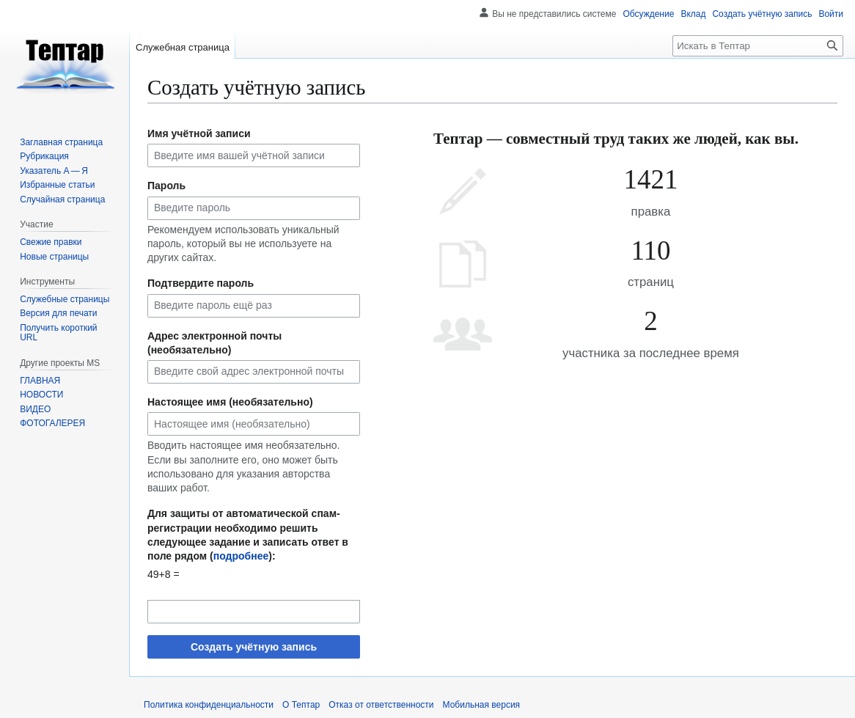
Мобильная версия (482, 705)
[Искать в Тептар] (757, 45)
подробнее (241, 556)
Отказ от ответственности (381, 705)
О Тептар (301, 705)
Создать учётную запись (254, 647)
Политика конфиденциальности (209, 705)
